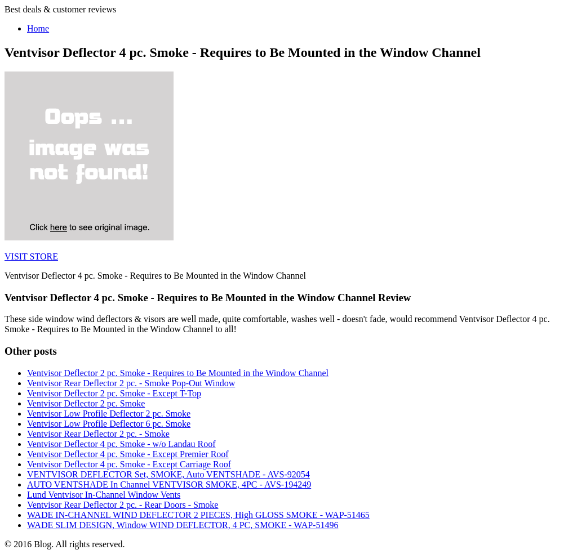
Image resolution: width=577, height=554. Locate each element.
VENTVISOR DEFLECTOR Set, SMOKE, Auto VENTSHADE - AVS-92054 (168, 474)
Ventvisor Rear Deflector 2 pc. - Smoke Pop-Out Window (131, 383)
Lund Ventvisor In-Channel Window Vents (103, 494)
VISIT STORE (31, 256)
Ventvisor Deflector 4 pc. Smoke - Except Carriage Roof (129, 464)
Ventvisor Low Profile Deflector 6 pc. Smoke (108, 423)
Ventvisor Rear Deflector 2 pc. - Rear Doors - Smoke (122, 505)
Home (38, 28)
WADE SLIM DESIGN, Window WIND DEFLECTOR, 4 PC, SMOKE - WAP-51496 (182, 525)
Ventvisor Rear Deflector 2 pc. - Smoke (98, 434)
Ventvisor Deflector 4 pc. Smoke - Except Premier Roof (128, 454)
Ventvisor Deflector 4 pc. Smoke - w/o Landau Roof (121, 444)
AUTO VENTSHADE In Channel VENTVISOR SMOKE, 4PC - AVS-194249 (169, 484)
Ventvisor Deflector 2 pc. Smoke (86, 403)
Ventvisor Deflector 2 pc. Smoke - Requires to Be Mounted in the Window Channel (178, 373)
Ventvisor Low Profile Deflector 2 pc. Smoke (108, 413)
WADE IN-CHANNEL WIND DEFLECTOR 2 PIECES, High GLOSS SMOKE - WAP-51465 (198, 515)
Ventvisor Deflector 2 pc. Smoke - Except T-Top (114, 393)
